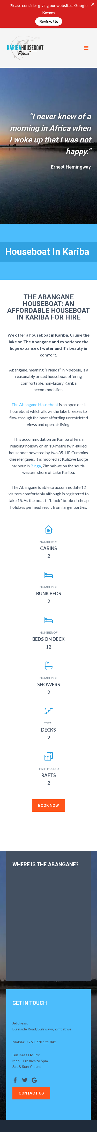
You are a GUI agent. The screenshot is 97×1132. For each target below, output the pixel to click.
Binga (36, 465)
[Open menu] (86, 48)
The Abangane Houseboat (34, 404)
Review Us (48, 21)
